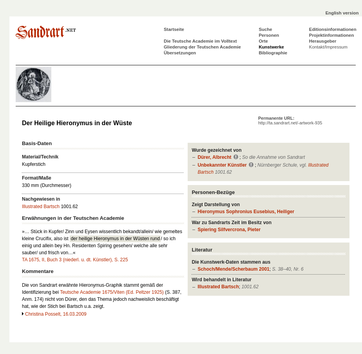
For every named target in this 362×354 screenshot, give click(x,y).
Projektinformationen (331, 35)
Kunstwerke (271, 47)
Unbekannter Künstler (221, 165)
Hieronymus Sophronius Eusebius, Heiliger (245, 211)
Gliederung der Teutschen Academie (202, 47)
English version (342, 13)
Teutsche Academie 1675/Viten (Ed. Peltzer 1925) (112, 292)
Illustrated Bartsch (218, 286)
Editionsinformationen (333, 29)
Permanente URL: (290, 120)
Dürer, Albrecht (214, 157)
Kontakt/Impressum (328, 47)
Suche (265, 29)
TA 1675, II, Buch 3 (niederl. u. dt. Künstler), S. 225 (75, 259)
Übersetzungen (180, 52)
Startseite (174, 29)
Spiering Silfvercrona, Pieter (229, 229)
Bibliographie (273, 52)
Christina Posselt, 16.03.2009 (56, 314)
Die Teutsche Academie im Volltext (200, 41)
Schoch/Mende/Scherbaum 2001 (233, 269)
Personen (269, 35)
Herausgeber (323, 41)
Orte (263, 41)
